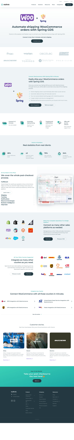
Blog (54, 412)
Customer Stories (30, 425)
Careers (41, 414)
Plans (53, 4)
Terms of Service (43, 420)
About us (41, 412)
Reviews (55, 420)
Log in (60, 1)
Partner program (43, 423)
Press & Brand (42, 416)
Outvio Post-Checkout (30, 412)
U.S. (40, 425)
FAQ (71, 1)
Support (55, 423)
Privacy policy (42, 418)
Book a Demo (29, 430)
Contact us (66, 1)
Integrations (60, 4)
